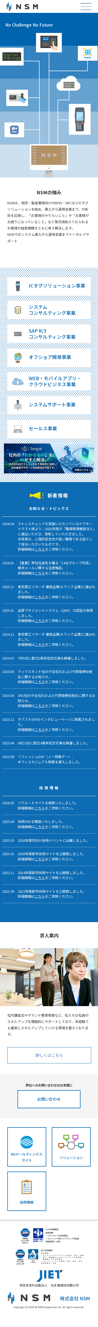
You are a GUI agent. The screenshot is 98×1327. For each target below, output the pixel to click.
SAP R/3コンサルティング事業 (52, 333)
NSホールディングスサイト (26, 1157)
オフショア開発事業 (50, 356)
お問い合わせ (49, 1099)
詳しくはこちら (49, 1055)
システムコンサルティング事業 (52, 309)
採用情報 (26, 1202)
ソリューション (71, 1157)
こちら (40, 549)
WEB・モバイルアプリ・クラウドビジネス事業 (55, 381)
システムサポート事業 (52, 404)
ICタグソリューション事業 (57, 285)
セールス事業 (43, 428)
